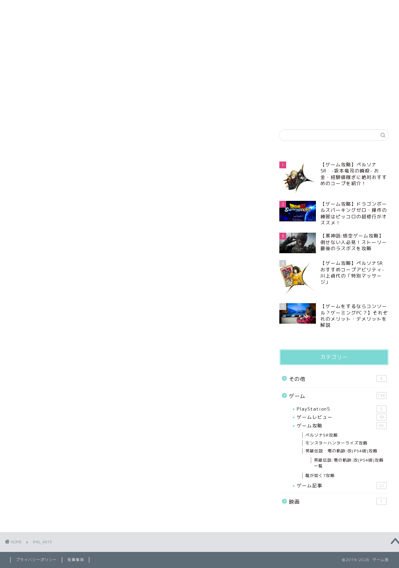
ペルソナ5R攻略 (321, 435)
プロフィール (76, 9)
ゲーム (338, 396)
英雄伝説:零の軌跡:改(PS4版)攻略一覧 (349, 463)
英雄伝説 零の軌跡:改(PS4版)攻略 (341, 451)
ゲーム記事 (342, 485)
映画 (338, 501)
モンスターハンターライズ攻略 (336, 443)
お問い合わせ (323, 9)
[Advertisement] (334, 69)
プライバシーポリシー (158, 9)
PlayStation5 (342, 408)
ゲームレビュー (342, 417)
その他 (338, 379)
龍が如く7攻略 (320, 475)
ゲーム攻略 (342, 425)
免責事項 (241, 9)
